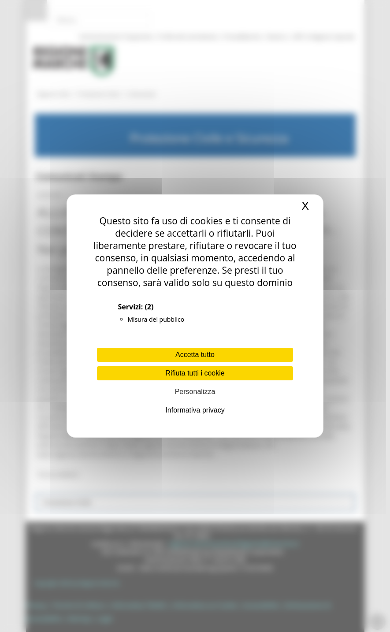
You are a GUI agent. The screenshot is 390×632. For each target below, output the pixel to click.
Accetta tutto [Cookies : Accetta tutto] (195, 354)
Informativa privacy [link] (194, 410)
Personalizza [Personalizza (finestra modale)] (195, 391)
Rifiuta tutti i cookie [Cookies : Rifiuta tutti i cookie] (194, 373)
